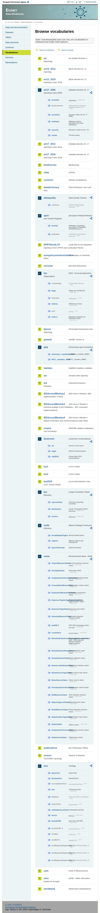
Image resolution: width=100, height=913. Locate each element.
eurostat (48, 266)
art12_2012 (49, 69)
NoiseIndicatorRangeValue (59, 651)
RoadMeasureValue (59, 710)
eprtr (46, 215)
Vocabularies (11, 52)
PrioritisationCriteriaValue (59, 687)
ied (45, 383)
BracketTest (56, 778)
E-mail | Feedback (13, 904)
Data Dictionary (26, 22)
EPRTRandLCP (52, 244)
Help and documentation (16, 27)
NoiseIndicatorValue (59, 658)
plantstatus (56, 509)
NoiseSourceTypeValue (59, 673)
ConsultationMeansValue (59, 585)
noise (47, 556)
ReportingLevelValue (59, 702)
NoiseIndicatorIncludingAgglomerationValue (59, 638)
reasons (54, 130)
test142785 (56, 821)
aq (45, 58)
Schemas (9, 47)
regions (54, 541)
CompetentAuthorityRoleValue (59, 578)
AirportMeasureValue (59, 563)
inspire (47, 428)
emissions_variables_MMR (59, 354)
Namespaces (11, 62)
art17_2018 (49, 154)
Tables (8, 37)
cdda (46, 172)
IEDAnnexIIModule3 (54, 404)
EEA (17, 2)
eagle (53, 451)
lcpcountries (56, 502)
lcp (45, 492)
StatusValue (56, 724)
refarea (54, 304)
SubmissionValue (59, 737)
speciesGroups (58, 548)
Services (9, 57)
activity (54, 226)
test (46, 766)
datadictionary (51, 187)
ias (45, 375)
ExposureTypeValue (59, 609)
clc (52, 446)
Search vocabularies (46, 50)
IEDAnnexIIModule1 (54, 393)
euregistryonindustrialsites (56, 255)
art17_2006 (49, 90)
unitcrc (54, 317)
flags (53, 291)
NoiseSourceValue (59, 680)
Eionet (16, 22)
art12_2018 (49, 79)
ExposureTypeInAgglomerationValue (59, 600)
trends (54, 135)
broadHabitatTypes (59, 535)
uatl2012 (55, 456)
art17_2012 (49, 144)
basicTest (55, 773)
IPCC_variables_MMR (59, 359)
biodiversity (50, 165)
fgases (47, 329)
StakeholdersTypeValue (59, 717)
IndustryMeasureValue (59, 616)
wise (46, 878)
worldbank (49, 889)
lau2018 (48, 481)
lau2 (46, 474)
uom (46, 871)
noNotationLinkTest (59, 810)
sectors (54, 516)
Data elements (12, 42)
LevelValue (56, 633)
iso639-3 (55, 625)
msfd (46, 525)
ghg (46, 347)
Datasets (9, 32)
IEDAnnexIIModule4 (54, 417)
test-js (54, 815)
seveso (47, 755)
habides (48, 368)
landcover (49, 439)
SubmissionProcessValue (59, 730)
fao (45, 273)
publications (50, 748)
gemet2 (48, 339)
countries (55, 115)
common (48, 180)
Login (72, 2)
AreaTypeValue (57, 571)
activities (55, 100)
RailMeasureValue (59, 695)
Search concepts (67, 50)
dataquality (50, 198)
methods (55, 121)
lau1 (46, 466)
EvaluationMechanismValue (59, 593)
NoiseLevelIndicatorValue (59, 665)
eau (53, 789)
